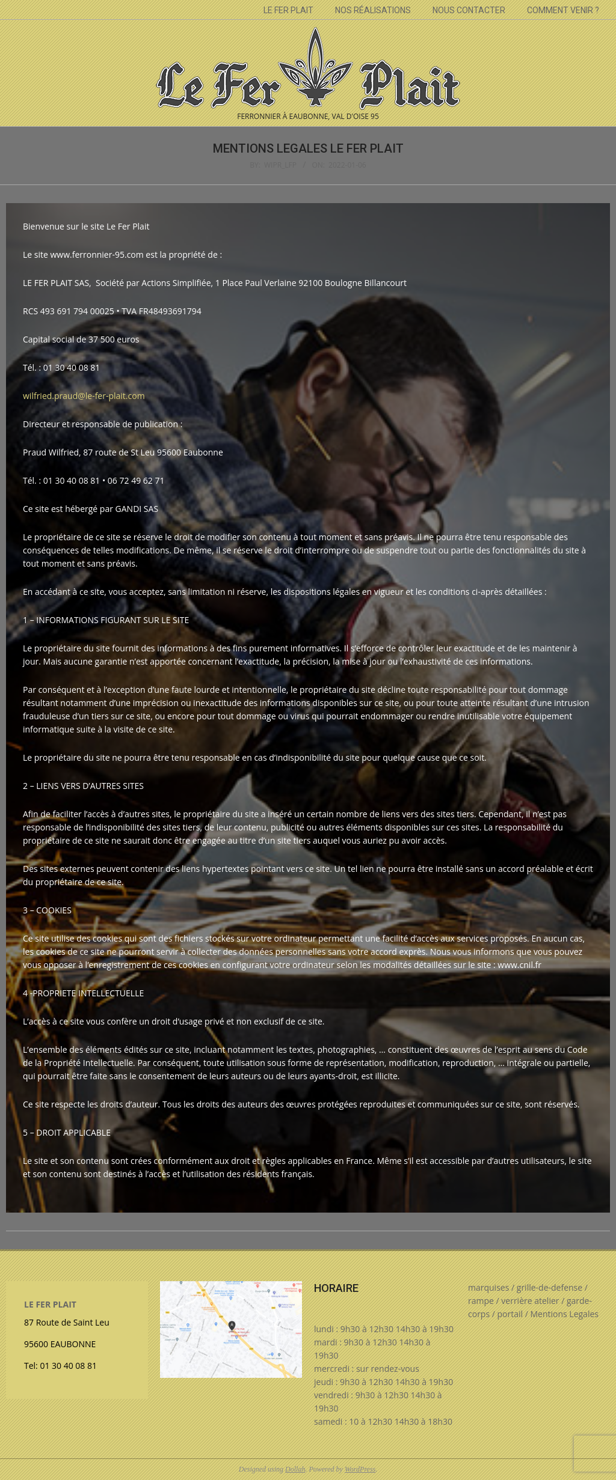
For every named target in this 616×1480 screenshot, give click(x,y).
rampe (481, 1300)
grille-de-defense (549, 1287)
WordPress (360, 1469)
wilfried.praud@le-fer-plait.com (84, 395)
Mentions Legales (564, 1314)
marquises (488, 1287)
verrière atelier (530, 1300)
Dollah (295, 1469)
